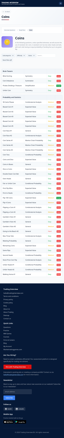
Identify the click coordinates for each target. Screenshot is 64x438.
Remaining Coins (9, 246)
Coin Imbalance (8, 81)
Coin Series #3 (8, 150)
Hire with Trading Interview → (17, 367)
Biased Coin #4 (8, 121)
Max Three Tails (8, 236)
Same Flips (6, 250)
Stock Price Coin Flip (10, 260)
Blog (5, 306)
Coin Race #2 (7, 136)
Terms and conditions (11, 296)
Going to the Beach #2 (11, 231)
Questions (7, 327)
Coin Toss (6, 155)
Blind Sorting (7, 76)
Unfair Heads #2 (8, 270)
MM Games (7, 334)
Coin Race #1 (7, 131)
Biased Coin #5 (8, 126)
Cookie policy (8, 303)
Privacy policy (8, 299)
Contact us (7, 319)
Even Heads (7, 179)
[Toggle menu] (60, 3)
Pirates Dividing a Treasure (12, 86)
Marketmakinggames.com (12, 349)
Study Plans (22, 30)
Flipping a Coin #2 (9, 212)
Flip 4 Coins (7, 203)
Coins (30, 30)
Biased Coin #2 (8, 112)
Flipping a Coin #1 (9, 207)
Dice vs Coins (7, 169)
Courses (6, 337)
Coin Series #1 (8, 140)
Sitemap (6, 315)
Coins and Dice (8, 159)
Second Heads (8, 255)
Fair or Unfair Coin (9, 183)
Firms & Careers (9, 340)
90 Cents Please (8, 102)
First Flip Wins (8, 188)
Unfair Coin (7, 90)
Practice (6, 330)
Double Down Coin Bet (11, 174)
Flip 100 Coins (8, 198)
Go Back (6, 11)
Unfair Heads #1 (8, 265)
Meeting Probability (10, 241)
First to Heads (8, 193)
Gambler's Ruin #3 (9, 226)
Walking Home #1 (9, 274)
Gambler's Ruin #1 (9, 217)
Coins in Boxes (8, 164)
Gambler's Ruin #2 (9, 222)
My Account (7, 346)
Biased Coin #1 (8, 107)
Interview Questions (9, 30)
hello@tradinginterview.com (13, 293)
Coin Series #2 (8, 145)
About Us (6, 309)
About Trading (8, 312)
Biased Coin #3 (8, 116)
